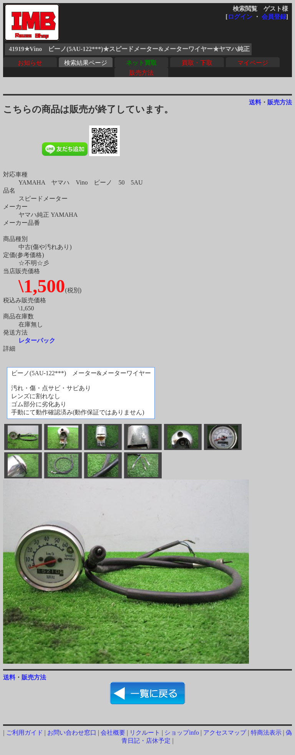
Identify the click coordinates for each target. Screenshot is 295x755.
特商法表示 (266, 732)
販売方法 (141, 72)
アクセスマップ (224, 732)
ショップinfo (181, 732)
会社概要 (113, 732)
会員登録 (274, 16)
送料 (255, 102)
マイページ (252, 62)
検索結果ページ (85, 62)
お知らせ (30, 62)
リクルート (144, 732)
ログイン (240, 16)
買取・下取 (197, 62)
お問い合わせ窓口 (71, 732)
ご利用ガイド (24, 732)
